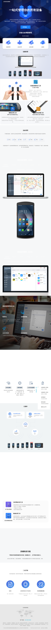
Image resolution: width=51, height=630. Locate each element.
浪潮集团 (13, 622)
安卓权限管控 (14, 165)
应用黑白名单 (29, 256)
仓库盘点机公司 (31, 622)
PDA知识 (32, 624)
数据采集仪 (43, 624)
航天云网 (17, 622)
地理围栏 (6, 165)
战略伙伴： (5, 622)
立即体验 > (25, 27)
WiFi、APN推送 (23, 165)
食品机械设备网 (38, 624)
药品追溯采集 (41, 622)
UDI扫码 (36, 622)
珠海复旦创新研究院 (23, 622)
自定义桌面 (47, 165)
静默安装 (14, 256)
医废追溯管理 (7, 624)
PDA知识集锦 (27, 624)
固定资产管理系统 (14, 624)
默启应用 (43, 256)
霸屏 (37, 256)
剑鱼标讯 (28, 625)
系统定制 (39, 165)
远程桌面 (32, 165)
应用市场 (7, 256)
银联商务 (9, 622)
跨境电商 (24, 625)
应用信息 (21, 256)
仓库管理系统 (21, 624)
